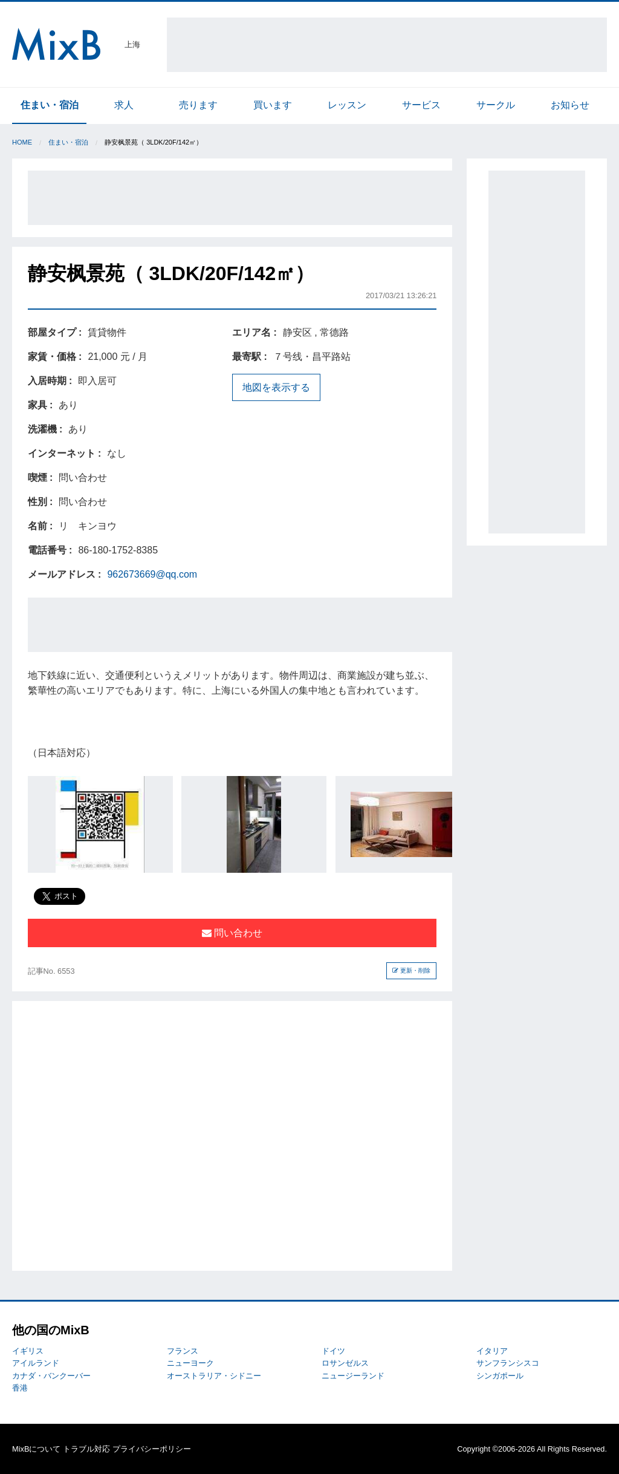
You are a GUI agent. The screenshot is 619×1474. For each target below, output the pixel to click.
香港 (20, 1387)
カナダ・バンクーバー (51, 1375)
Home (22, 142)
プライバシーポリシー (151, 1448)
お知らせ (570, 105)
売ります (198, 105)
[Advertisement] (387, 45)
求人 (124, 105)
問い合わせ (232, 933)
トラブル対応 (86, 1448)
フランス (182, 1350)
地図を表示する (276, 387)
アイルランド (35, 1363)
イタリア (492, 1350)
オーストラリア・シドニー (214, 1375)
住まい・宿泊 (50, 105)
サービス (421, 105)
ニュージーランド (353, 1375)
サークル (495, 105)
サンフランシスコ (507, 1363)
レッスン (347, 105)
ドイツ (333, 1350)
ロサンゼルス (345, 1363)
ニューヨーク (190, 1363)
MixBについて (36, 1448)
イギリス (28, 1350)
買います (272, 105)
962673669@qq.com (152, 574)
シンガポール (499, 1375)
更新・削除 (411, 970)
